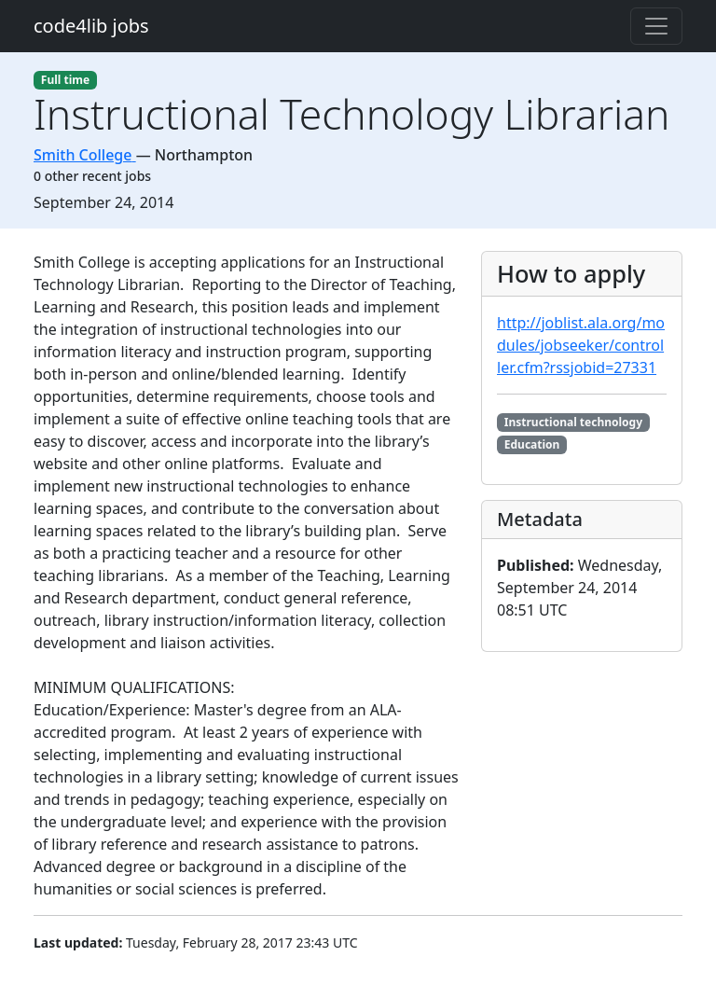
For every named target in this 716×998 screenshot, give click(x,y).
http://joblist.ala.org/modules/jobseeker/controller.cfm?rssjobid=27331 (581, 345)
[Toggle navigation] (656, 26)
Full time (65, 80)
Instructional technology (573, 422)
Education (532, 444)
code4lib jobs (91, 25)
